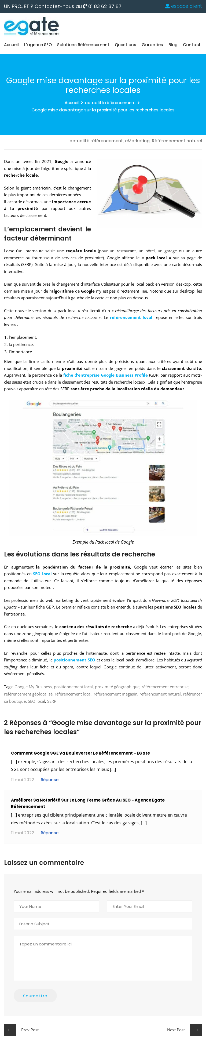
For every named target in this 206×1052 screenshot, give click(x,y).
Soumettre (35, 996)
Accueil (11, 45)
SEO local (36, 701)
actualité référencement (110, 102)
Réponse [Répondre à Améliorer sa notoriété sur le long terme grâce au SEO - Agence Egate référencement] (49, 833)
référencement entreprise (165, 686)
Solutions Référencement (83, 45)
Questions (125, 45)
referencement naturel (160, 694)
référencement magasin (115, 694)
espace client (183, 6)
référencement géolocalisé (28, 694)
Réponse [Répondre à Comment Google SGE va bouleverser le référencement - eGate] (49, 779)
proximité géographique (117, 686)
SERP (51, 701)
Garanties (152, 45)
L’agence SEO (38, 45)
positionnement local (73, 686)
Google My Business (33, 686)
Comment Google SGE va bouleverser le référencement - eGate (80, 753)
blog (173, 45)
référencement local (73, 694)
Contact (192, 45)
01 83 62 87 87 (102, 6)
